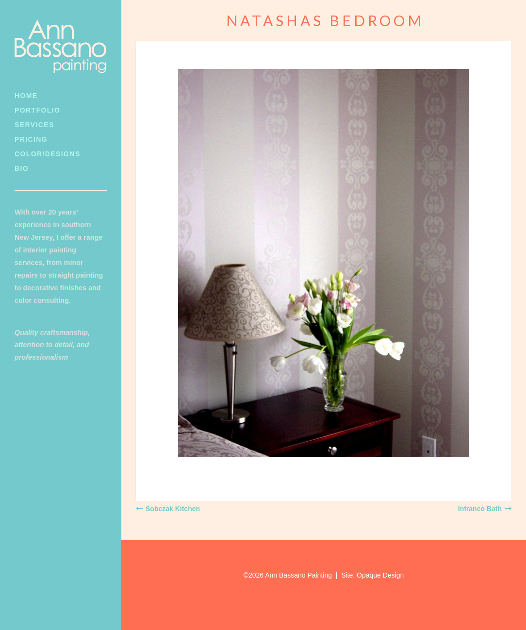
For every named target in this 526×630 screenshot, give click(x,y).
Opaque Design (380, 575)
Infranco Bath (480, 509)
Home (26, 95)
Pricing (31, 139)
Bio (22, 168)
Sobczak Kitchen (173, 509)
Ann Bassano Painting (298, 575)
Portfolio (37, 110)
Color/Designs (48, 154)
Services (34, 125)
